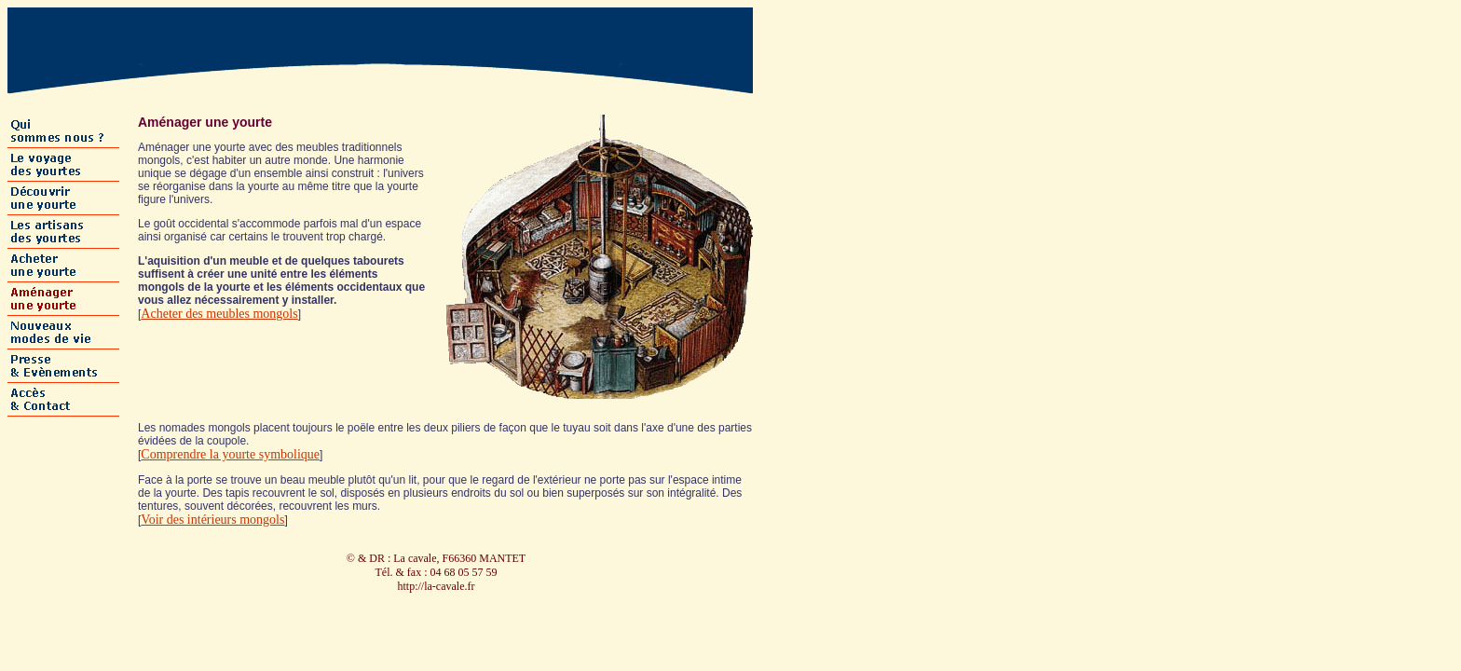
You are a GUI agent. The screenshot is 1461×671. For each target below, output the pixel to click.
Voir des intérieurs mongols (212, 520)
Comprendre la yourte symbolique (230, 454)
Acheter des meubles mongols (219, 314)
